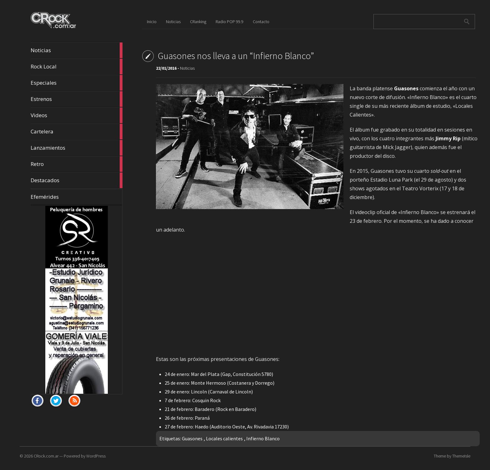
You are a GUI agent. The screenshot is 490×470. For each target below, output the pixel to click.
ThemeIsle (461, 456)
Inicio (152, 21)
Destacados (76, 180)
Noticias (76, 50)
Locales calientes (224, 438)
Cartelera (76, 131)
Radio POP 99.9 (229, 21)
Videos (76, 115)
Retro (76, 164)
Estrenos (76, 99)
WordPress (96, 456)
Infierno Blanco (263, 438)
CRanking (198, 21)
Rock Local (76, 66)
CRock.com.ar (46, 456)
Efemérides (45, 196)
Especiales (76, 83)
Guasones (192, 438)
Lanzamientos (76, 148)
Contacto (261, 21)
